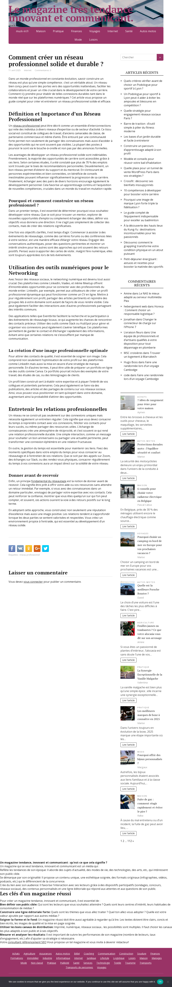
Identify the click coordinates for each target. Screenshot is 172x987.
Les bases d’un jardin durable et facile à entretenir (142, 138)
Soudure (141, 953)
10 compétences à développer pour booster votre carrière (142, 192)
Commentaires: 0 (43, 70)
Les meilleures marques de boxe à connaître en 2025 (148, 715)
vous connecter (33, 582)
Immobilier (33, 958)
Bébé (77, 953)
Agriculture (145, 622)
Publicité (64, 962)
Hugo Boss (131, 362)
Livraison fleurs (133, 332)
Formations (16, 958)
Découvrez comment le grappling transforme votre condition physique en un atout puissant (143, 248)
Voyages (143, 533)
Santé (76, 962)
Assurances (45, 953)
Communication (106, 953)
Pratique (143, 667)
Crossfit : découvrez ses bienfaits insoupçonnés (138, 183)
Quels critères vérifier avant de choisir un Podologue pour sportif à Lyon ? (143, 84)
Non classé (37, 962)
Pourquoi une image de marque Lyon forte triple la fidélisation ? (141, 203)
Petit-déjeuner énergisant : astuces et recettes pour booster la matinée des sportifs (143, 263)
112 (129, 841)
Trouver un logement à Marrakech (142, 354)
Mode (78, 39)
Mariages (157, 958)
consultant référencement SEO (27, 942)
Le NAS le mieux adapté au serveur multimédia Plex (142, 297)
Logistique (118, 958)
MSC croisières (133, 353)
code (127, 375)
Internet (27, 70)
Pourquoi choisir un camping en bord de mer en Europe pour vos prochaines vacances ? (149, 545)
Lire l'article (128, 433)
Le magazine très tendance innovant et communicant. (71, 13)
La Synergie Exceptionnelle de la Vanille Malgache (149, 674)
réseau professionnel (26, 126)
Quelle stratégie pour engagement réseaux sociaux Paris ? (142, 114)
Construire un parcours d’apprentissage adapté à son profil (142, 149)
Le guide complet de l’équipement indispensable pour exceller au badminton (141, 216)
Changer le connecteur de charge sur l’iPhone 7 (140, 323)
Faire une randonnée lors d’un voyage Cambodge (141, 366)
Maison (142, 485)
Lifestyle (104, 958)
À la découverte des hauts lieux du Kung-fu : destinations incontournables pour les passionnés (143, 231)
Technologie (103, 962)
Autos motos (146, 441)
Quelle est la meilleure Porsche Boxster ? (148, 589)
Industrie (47, 958)
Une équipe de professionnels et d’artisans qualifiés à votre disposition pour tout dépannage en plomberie (141, 340)
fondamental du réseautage (48, 481)
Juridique (91, 958)
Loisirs (93, 39)
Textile (117, 962)
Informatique (63, 958)
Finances (155, 953)
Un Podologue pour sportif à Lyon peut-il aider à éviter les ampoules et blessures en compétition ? (142, 99)
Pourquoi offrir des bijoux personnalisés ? (149, 759)
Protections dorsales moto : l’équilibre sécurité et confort (150, 448)
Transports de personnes (79, 967)
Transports (146, 962)
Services (87, 962)
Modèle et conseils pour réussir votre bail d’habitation (142, 160)
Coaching (89, 953)
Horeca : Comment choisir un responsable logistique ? (143, 310)
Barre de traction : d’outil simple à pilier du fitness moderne (139, 127)
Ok (160, 981)
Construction (126, 953)
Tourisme (130, 962)
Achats (142, 397)
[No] (167, 981)
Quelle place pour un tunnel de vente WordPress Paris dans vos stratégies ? (143, 172)
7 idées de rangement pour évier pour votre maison (150, 404)
